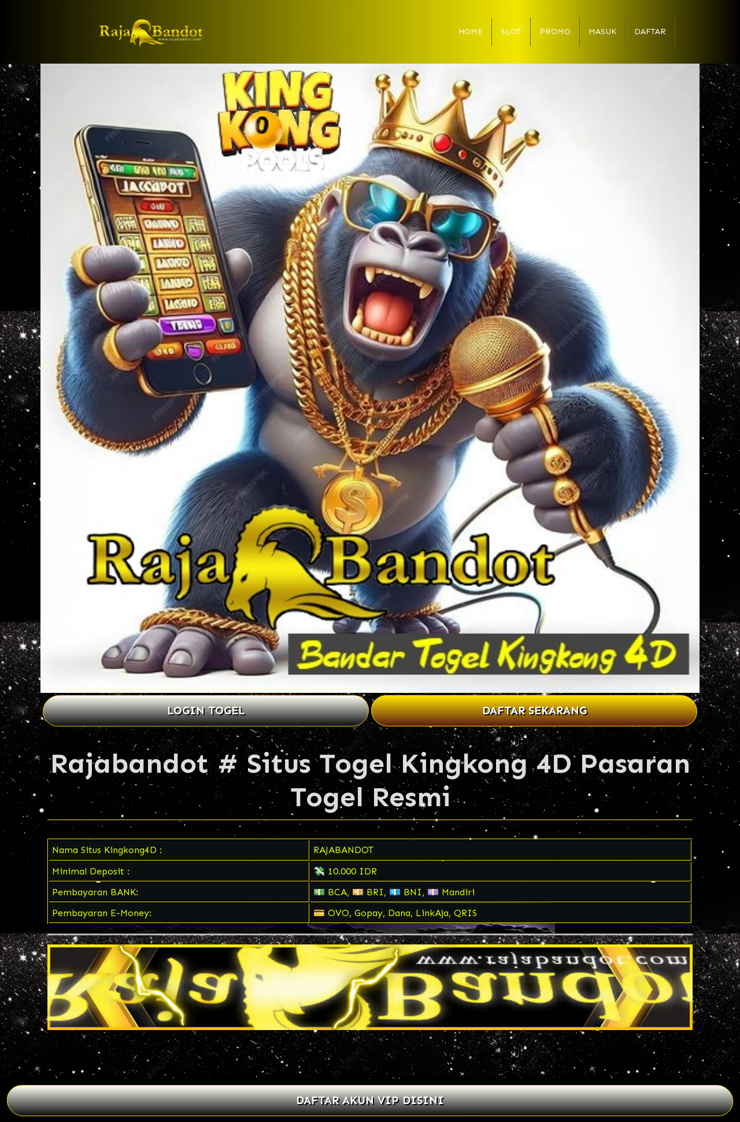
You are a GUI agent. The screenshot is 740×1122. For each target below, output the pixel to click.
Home (470, 31)
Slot (511, 31)
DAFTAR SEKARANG (534, 710)
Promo (555, 31)
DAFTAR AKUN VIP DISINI (370, 1101)
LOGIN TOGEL (206, 710)
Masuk (602, 31)
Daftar (650, 31)
